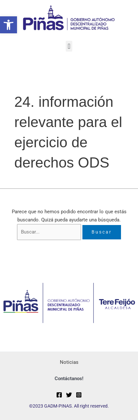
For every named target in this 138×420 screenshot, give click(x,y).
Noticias (69, 362)
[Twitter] (69, 395)
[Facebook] (59, 395)
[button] (8, 24)
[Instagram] (79, 395)
